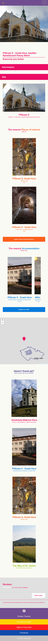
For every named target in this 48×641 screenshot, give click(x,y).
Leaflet (37, 363)
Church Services (24, 638)
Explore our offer (24, 309)
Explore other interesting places (24, 239)
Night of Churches (24, 627)
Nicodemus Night (24, 622)
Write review (38, 595)
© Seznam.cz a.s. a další (44, 363)
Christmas (24, 633)
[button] (24, 339)
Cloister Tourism (24, 616)
